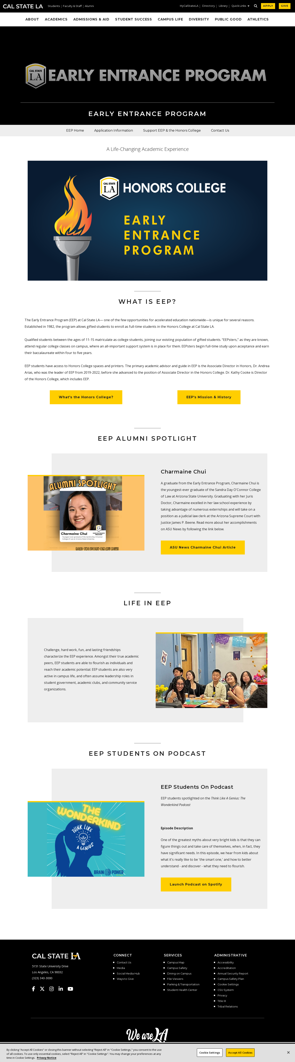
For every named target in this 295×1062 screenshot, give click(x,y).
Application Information (113, 130)
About (32, 19)
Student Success (133, 19)
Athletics (258, 19)
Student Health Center (182, 990)
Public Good (228, 19)
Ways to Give (125, 979)
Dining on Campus (179, 973)
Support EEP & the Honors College (172, 130)
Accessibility (226, 962)
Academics (56, 19)
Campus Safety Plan (231, 979)
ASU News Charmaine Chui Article (203, 547)
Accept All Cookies (240, 1052)
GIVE (284, 5)
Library (223, 6)
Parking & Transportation (183, 984)
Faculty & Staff (72, 6)
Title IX (222, 1001)
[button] (240, 6)
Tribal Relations (228, 1006)
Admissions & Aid (91, 19)
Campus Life (170, 19)
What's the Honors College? (86, 397)
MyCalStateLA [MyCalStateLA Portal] (189, 6)
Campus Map (175, 962)
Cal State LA (23, 6)
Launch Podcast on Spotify (196, 884)
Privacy (222, 995)
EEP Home (75, 130)
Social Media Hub (128, 973)
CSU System (226, 990)
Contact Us (220, 130)
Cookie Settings (228, 984)
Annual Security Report (233, 973)
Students (54, 6)
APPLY (268, 5)
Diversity (199, 19)
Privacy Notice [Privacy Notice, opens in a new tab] (46, 1058)
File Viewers (175, 979)
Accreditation (227, 968)
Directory (208, 6)
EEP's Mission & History (208, 397)
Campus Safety (177, 968)
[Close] (288, 1052)
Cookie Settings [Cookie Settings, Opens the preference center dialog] (209, 1052)
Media (121, 968)
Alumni (89, 6)
